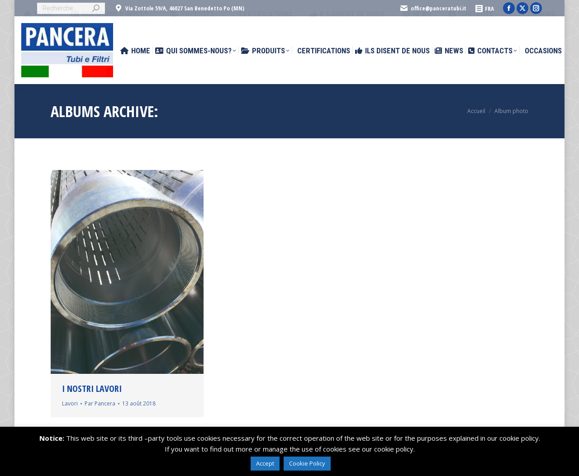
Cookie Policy (307, 463)
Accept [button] (265, 463)
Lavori (70, 403)
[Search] (71, 8)
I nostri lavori (92, 388)
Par (100, 403)
